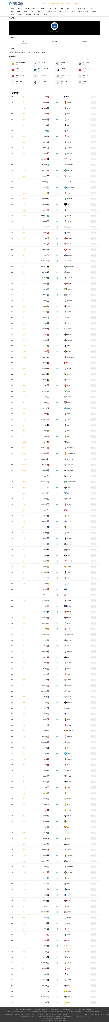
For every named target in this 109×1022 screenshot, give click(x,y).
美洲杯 (18, 11)
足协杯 (73, 11)
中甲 (60, 11)
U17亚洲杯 (37, 14)
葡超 (24, 108)
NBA (67, 3)
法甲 (12, 11)
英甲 (24, 283)
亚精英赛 (46, 14)
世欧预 (20, 8)
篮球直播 (51, 3)
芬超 (24, 368)
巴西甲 (24, 142)
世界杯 (12, 8)
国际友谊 (42, 8)
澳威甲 (24, 476)
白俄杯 (24, 357)
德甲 (85, 8)
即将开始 (93, 210)
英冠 (68, 8)
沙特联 (94, 11)
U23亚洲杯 (47, 11)
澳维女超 (24, 447)
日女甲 (24, 861)
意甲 (73, 8)
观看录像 (93, 96)
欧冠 (50, 8)
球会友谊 (34, 8)
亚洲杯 (33, 11)
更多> (99, 56)
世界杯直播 (75, 3)
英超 (62, 8)
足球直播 (60, 3)
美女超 (24, 187)
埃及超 (24, 210)
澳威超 (24, 866)
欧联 (56, 8)
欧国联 (12, 14)
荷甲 (24, 719)
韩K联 (86, 11)
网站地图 (44, 1020)
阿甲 (24, 119)
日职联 (80, 11)
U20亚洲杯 (28, 14)
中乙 (66, 11)
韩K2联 (24, 872)
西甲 (79, 8)
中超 (54, 11)
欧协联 (20, 14)
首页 (44, 3)
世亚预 (27, 8)
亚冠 (39, 11)
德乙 (91, 8)
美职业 (25, 11)
